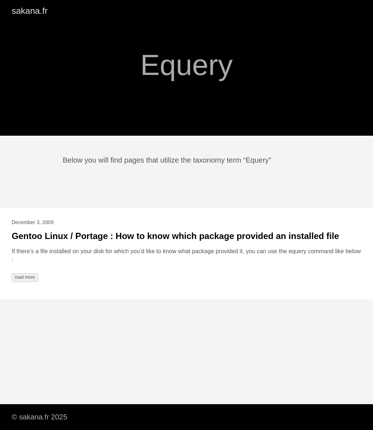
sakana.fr (30, 11)
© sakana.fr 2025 (39, 417)
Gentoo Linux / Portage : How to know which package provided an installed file (175, 236)
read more (25, 277)
